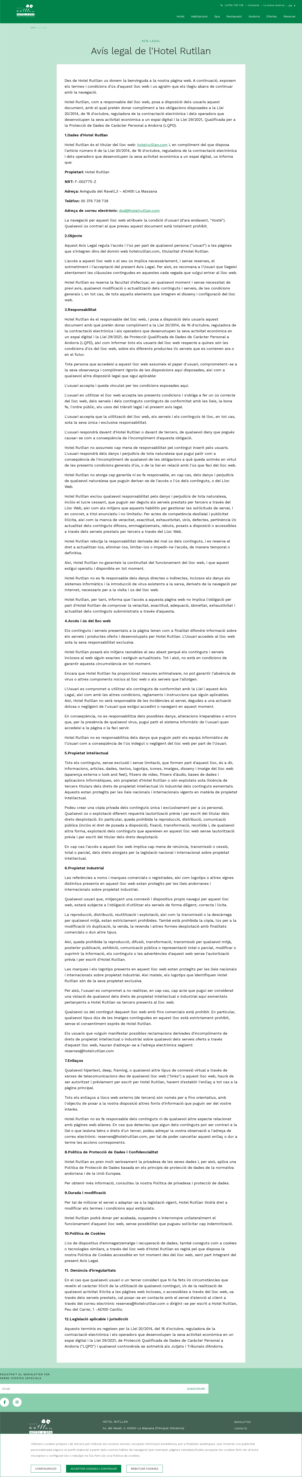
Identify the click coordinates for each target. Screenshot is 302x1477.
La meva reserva (273, 5)
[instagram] (17, 1405)
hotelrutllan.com (152, 144)
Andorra (254, 16)
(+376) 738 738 (234, 5)
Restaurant (234, 16)
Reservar (289, 16)
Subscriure (196, 1388)
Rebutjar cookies (144, 1468)
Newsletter (242, 1422)
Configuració (45, 1468)
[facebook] (4, 1405)
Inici (33, 27)
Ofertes (271, 16)
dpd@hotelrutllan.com (139, 210)
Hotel (180, 16)
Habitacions (199, 16)
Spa (217, 16)
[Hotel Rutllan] (26, 11)
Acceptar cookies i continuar (93, 1468)
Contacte (253, 5)
